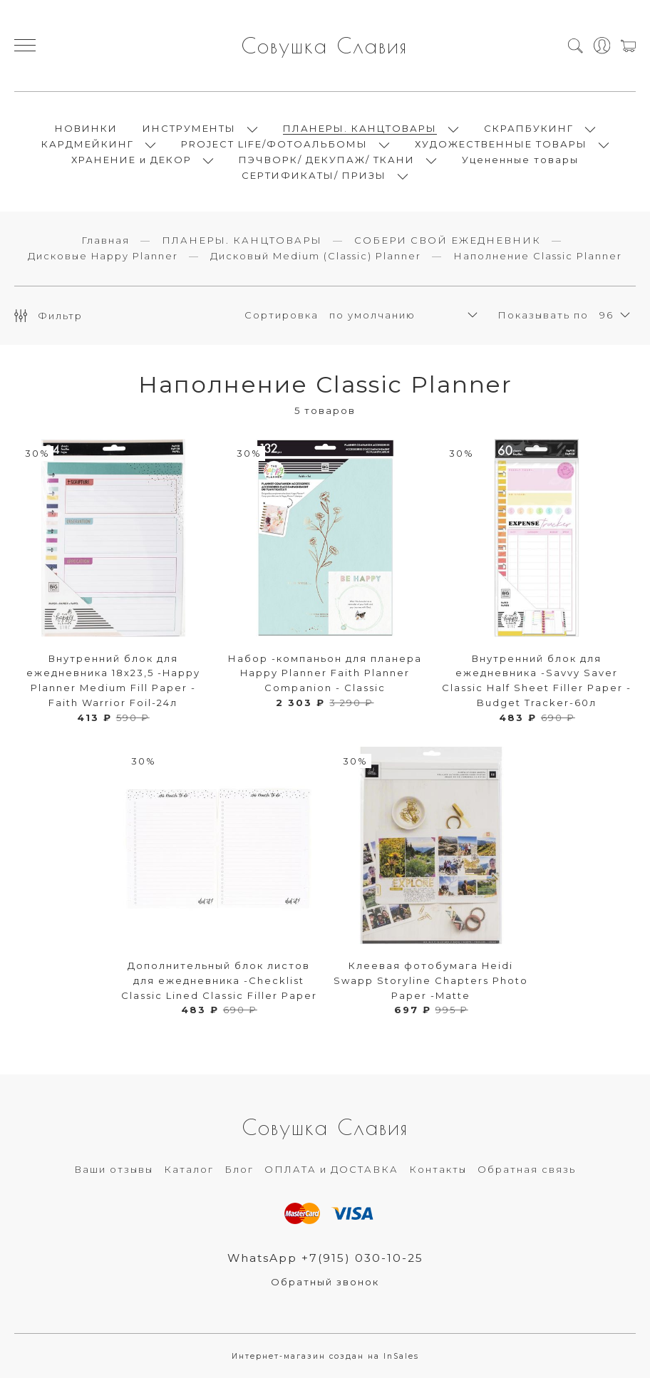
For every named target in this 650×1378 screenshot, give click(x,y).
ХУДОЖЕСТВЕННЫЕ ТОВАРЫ (501, 144)
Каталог (189, 1169)
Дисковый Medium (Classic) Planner (315, 255)
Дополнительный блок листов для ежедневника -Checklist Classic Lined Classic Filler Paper (219, 980)
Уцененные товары (520, 159)
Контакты (438, 1169)
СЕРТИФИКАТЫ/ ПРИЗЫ (314, 175)
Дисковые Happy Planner (103, 255)
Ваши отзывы (113, 1169)
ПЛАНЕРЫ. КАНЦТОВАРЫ (360, 128)
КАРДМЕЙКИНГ (87, 144)
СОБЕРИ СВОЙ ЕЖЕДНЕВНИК (447, 240)
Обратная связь (527, 1169)
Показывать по (543, 315)
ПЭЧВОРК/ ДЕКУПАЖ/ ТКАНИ (327, 159)
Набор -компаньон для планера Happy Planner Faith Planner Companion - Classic (325, 673)
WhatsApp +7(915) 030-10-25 (325, 1258)
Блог (239, 1169)
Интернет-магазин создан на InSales (325, 1356)
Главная (105, 240)
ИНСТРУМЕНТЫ (189, 128)
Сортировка (281, 315)
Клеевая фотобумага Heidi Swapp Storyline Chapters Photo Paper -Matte (431, 980)
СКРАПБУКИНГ (529, 128)
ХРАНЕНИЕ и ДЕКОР (131, 159)
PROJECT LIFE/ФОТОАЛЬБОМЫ (274, 144)
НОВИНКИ (86, 128)
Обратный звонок (325, 1282)
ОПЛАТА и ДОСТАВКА (331, 1169)
